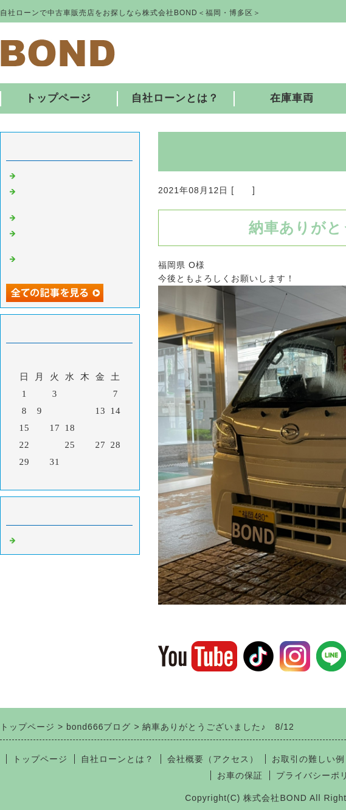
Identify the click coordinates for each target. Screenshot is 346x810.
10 (55, 411)
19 (85, 428)
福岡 (243, 190)
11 (70, 411)
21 (116, 428)
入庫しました (47, 174)
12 (85, 411)
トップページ (58, 98)
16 (40, 428)
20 (100, 428)
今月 (70, 477)
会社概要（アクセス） (212, 759)
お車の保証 (240, 775)
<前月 (44, 477)
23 (40, 445)
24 (55, 445)
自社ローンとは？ (175, 98)
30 (40, 462)
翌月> (95, 477)
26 (85, 445)
